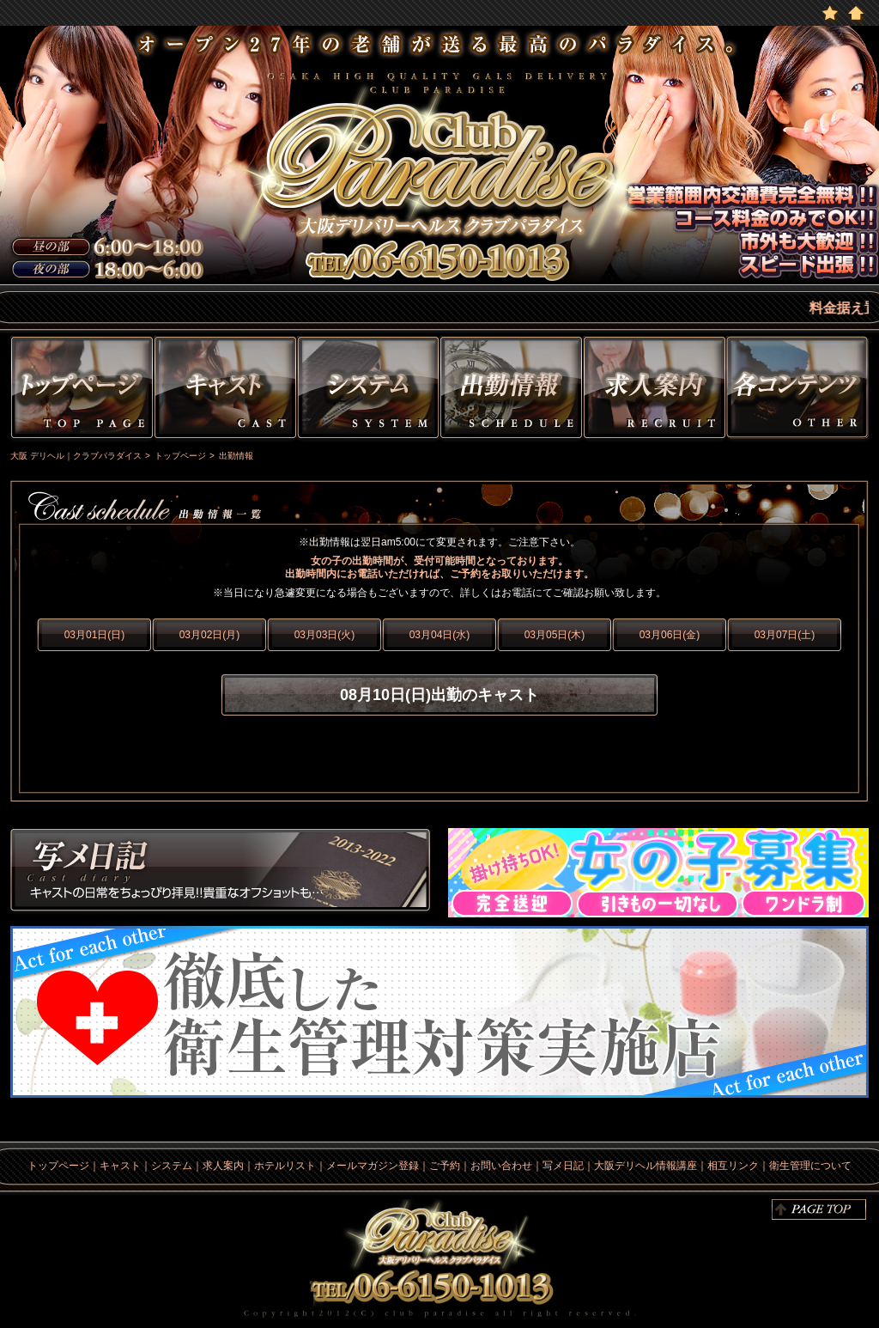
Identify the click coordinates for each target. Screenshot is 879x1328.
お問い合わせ (501, 1166)
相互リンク (733, 1166)
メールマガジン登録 (372, 1166)
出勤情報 (511, 390)
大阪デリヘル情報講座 (645, 1166)
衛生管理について (810, 1166)
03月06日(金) (670, 635)
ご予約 (444, 1166)
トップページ (80, 390)
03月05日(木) (554, 635)
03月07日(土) (785, 635)
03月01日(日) (94, 635)
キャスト (225, 390)
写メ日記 (220, 872)
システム (368, 390)
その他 (799, 390)
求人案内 (223, 1166)
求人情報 (654, 390)
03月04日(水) (439, 635)
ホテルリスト (285, 1166)
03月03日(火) (324, 635)
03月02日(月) (209, 635)
